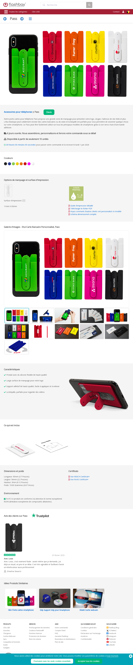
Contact (116, 11)
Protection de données (37, 636)
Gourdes (6, 630)
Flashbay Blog (113, 628)
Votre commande (61, 628)
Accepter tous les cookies (88, 661)
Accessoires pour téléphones (18, 111)
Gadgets (6, 648)
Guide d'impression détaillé (81, 205)
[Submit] (44, 5)
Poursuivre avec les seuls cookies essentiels (52, 661)
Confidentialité (86, 639)
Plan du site (59, 642)
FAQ (56, 633)
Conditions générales (88, 628)
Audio (5, 645)
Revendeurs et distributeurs (65, 639)
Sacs (5, 639)
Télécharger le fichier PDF (80, 208)
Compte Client (60, 630)
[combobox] (63, 5)
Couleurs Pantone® (36, 630)
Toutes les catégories (15, 12)
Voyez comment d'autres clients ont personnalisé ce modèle (95, 211)
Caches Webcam (9, 636)
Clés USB (36, 11)
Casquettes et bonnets (11, 642)
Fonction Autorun (35, 633)
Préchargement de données (39, 628)
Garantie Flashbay (61, 636)
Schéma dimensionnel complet (83, 214)
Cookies (84, 630)
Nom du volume (35, 639)
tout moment (112, 656)
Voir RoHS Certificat (78, 479)
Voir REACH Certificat (79, 476)
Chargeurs (7, 633)
